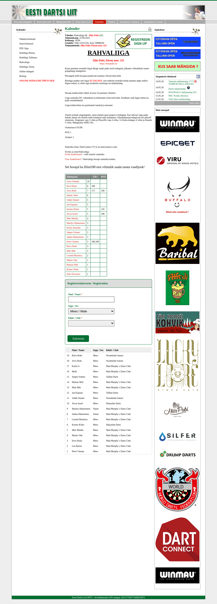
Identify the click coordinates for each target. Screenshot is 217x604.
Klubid (112, 22)
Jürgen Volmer (73, 232)
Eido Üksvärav (73, 274)
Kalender (99, 22)
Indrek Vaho (72, 195)
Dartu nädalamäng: (179, 89)
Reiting (22, 76)
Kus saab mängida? (23, 22)
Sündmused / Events (153, 22)
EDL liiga (23, 48)
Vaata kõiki (194, 103)
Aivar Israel (72, 214)
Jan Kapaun (72, 204)
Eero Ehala (72, 186)
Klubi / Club (74, 318)
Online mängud (26, 71)
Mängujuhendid (63, 22)
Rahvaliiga (24, 62)
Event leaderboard (73, 154)
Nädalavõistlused (27, 39)
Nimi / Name (74, 294)
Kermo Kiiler (73, 209)
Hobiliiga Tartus (26, 67)
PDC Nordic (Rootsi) (178, 95)
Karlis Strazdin (73, 227)
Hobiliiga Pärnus (27, 53)
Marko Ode (72, 260)
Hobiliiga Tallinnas (28, 57)
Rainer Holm (73, 269)
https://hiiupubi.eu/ (108, 63)
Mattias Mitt (72, 264)
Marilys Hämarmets (76, 223)
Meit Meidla (72, 218)
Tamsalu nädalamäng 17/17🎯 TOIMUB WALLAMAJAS (182, 82)
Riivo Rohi (72, 246)
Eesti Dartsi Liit (83, 22)
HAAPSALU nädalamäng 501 (182, 92)
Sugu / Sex (73, 306)
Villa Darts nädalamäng (179, 99)
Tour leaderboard (73, 159)
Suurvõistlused (26, 43)
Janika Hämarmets (75, 237)
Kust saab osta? (44, 22)
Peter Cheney (73, 241)
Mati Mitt (71, 251)
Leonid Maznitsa (74, 255)
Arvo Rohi (71, 190)
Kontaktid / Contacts (129, 22)
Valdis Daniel (73, 200)
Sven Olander (73, 181)
